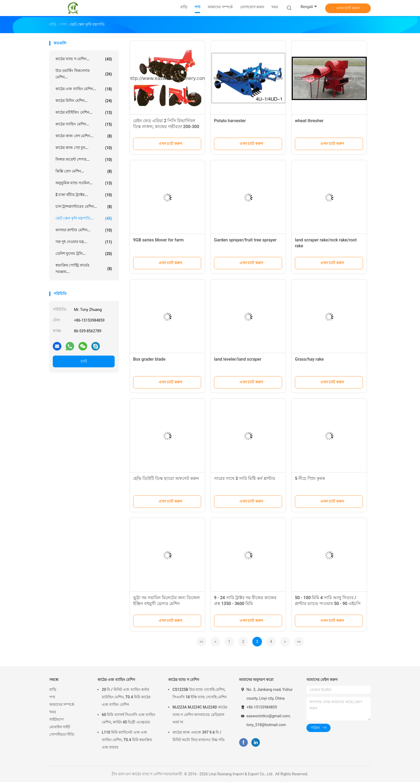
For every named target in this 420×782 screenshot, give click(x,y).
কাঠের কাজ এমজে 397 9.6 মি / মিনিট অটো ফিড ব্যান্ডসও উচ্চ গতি (198, 736)
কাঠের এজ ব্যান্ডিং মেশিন (116, 679)
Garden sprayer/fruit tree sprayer (245, 239)
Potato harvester (230, 120)
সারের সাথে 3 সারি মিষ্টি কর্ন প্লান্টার (244, 478)
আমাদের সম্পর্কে (61, 704)
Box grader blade (149, 359)
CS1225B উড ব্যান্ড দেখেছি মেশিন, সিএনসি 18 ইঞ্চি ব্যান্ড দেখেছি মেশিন (199, 693)
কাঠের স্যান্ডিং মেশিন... (83, 124)
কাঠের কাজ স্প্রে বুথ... (83, 148)
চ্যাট (84, 361)
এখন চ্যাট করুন (348, 8)
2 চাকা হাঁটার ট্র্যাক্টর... (83, 195)
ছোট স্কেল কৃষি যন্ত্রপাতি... (83, 218)
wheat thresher (309, 120)
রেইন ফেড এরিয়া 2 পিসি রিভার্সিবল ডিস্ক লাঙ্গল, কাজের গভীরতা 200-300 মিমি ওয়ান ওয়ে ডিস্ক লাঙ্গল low (166, 126)
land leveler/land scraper (237, 359)
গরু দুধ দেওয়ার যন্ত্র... (83, 242)
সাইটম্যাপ (56, 719)
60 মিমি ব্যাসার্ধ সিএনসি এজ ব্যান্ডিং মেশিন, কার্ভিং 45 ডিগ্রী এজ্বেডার (128, 718)
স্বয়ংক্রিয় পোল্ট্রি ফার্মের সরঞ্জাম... (83, 268)
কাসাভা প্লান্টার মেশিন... (83, 230)
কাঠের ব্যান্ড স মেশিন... (83, 59)
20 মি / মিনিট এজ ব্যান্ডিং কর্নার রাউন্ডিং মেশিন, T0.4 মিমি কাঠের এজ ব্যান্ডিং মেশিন (126, 697)
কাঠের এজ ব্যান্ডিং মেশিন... (83, 89)
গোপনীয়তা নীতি (61, 734)
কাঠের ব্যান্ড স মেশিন (183, 679)
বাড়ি (52, 689)
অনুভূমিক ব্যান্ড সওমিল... (83, 183)
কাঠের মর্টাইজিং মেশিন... (83, 112)
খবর (52, 712)
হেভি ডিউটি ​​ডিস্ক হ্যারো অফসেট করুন (166, 478)
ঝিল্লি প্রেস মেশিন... (83, 171)
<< (201, 642)
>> (299, 642)
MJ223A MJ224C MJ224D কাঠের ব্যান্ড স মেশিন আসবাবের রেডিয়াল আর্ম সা (199, 714)
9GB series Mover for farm (158, 239)
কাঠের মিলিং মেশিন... (83, 100)
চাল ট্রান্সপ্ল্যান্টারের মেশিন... (83, 206)
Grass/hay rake (309, 359)
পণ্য (52, 697)
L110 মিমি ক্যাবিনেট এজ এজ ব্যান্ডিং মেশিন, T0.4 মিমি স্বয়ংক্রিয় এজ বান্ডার (127, 739)
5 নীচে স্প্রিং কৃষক (310, 478)
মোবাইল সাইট (59, 727)
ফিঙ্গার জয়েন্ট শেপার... (83, 159)
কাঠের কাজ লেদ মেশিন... (83, 136)
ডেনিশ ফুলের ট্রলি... (83, 253)
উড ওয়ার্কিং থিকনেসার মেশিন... (83, 73)
